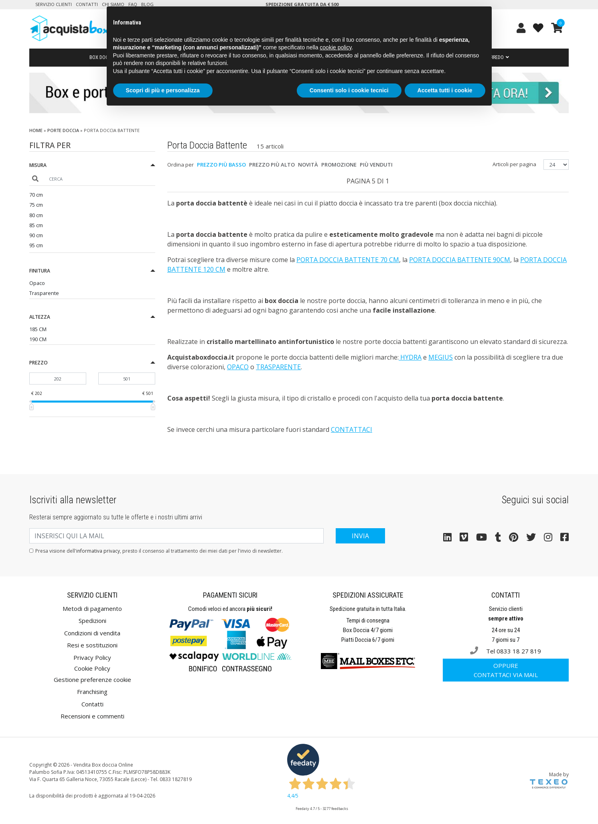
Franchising (92, 692)
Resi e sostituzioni (92, 645)
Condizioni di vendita (92, 633)
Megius (440, 357)
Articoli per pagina (515, 164)
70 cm (36, 194)
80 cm (36, 215)
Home (36, 130)
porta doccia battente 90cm (459, 259)
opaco (238, 366)
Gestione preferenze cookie (92, 679)
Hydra (410, 357)
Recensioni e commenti (92, 716)
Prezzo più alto (272, 164)
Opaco (37, 283)
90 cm (36, 235)
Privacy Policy (92, 657)
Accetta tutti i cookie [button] (445, 90)
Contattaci (351, 429)
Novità (308, 164)
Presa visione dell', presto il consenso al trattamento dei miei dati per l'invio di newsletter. (159, 550)
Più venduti (376, 164)
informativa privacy (98, 550)
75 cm (36, 204)
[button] (92, 166)
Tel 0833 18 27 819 (505, 651)
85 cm (36, 225)
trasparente (278, 366)
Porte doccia (63, 130)
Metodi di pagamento (92, 608)
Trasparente (44, 293)
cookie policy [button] (335, 47)
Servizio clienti (53, 4)
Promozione (339, 164)
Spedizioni (92, 620)
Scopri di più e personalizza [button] (163, 90)
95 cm (36, 245)
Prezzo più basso (221, 164)
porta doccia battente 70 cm (347, 259)
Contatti (87, 4)
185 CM (38, 329)
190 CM (38, 339)
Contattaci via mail (506, 670)
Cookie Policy (92, 668)
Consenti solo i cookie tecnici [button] (349, 90)
